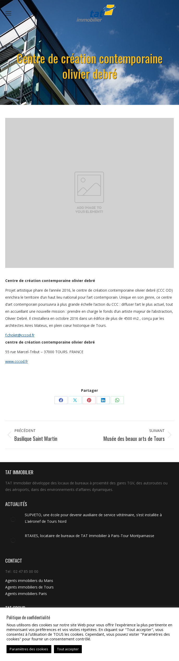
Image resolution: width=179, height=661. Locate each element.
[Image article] (13, 519)
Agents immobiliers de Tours (29, 587)
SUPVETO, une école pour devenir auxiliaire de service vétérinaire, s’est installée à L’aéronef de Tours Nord (93, 518)
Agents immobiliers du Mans (29, 580)
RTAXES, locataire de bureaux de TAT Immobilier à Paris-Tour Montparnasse (89, 535)
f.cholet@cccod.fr (19, 335)
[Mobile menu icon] (8, 13)
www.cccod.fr (16, 361)
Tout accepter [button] (68, 649)
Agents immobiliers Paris (26, 593)
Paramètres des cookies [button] (29, 649)
